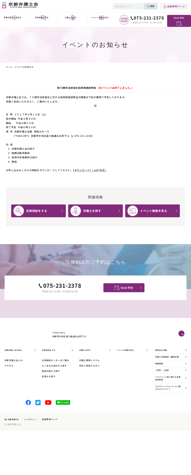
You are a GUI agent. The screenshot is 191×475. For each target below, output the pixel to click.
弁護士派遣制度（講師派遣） (168, 366)
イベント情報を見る (128, 357)
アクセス (8, 373)
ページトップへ (182, 341)
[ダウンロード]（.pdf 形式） (90, 170)
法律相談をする (51, 357)
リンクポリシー (36, 433)
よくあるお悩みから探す (54, 373)
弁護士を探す (87, 357)
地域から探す (49, 383)
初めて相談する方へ (89, 373)
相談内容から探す (51, 378)
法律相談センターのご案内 (55, 367)
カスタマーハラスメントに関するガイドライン (168, 401)
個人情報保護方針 (13, 433)
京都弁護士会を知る (16, 357)
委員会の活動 (162, 357)
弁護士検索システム (89, 367)
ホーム (9, 67)
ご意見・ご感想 (163, 382)
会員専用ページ (176, 6)
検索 (152, 6)
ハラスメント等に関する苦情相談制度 (168, 391)
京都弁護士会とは (13, 367)
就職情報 (160, 375)
